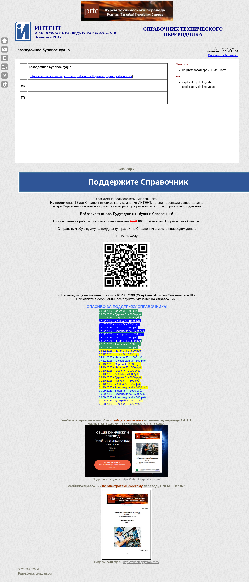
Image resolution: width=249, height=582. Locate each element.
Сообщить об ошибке (223, 55)
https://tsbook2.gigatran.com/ (141, 479)
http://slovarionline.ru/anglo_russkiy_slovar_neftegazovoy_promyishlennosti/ (81, 76)
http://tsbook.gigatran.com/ (141, 562)
